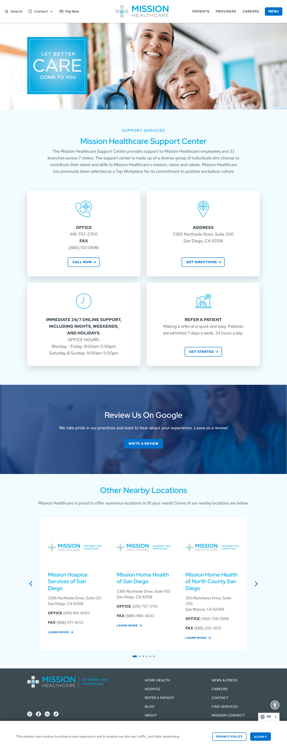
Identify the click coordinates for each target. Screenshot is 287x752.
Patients (201, 11)
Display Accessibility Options (274, 705)
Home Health (157, 680)
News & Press (224, 680)
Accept (260, 737)
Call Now (82, 262)
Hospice (152, 689)
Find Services (225, 706)
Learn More (58, 632)
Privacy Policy (229, 737)
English (275, 717)
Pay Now (72, 11)
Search (16, 11)
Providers (226, 11)
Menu (273, 11)
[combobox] (268, 717)
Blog (150, 706)
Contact (41, 11)
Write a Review (144, 443)
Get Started (201, 351)
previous (33, 583)
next (258, 583)
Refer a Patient (159, 698)
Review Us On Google (143, 415)
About (151, 715)
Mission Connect (228, 715)
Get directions (201, 262)
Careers (250, 11)
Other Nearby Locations (143, 490)
